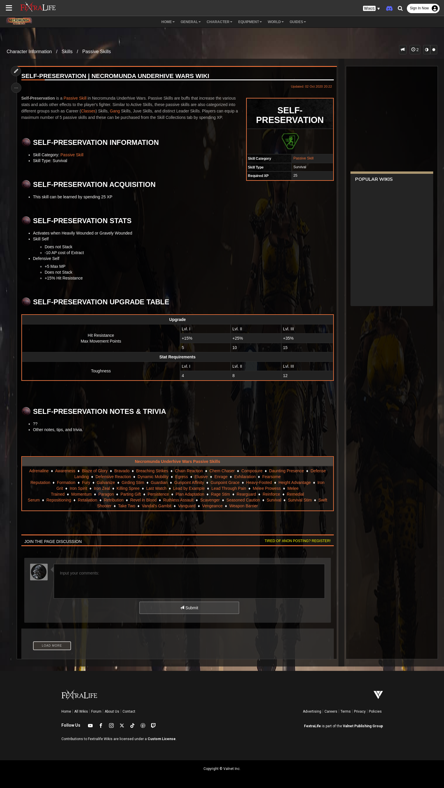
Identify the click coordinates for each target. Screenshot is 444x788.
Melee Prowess (267, 488)
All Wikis (81, 711)
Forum (96, 711)
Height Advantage (295, 482)
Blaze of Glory (95, 470)
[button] (371, 9)
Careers (330, 711)
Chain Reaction (189, 470)
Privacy (360, 711)
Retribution (114, 500)
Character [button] (219, 22)
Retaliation (87, 500)
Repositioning (58, 500)
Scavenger (210, 500)
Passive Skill (303, 158)
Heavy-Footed (259, 482)
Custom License (162, 739)
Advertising (312, 711)
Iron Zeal (102, 488)
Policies (375, 711)
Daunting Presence (286, 470)
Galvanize (106, 482)
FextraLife (312, 726)
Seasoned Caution (243, 500)
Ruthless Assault (178, 500)
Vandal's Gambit (156, 506)
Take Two (126, 506)
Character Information (29, 51)
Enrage (220, 476)
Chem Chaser (221, 470)
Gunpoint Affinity (189, 482)
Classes (88, 111)
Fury (86, 482)
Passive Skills (96, 51)
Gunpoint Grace (224, 482)
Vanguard (187, 506)
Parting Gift (130, 494)
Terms (346, 711)
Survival (274, 500)
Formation (66, 482)
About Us (112, 711)
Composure (251, 470)
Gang (115, 111)
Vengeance (212, 506)
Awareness (65, 470)
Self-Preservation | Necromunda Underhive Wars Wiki (116, 76)
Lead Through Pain (228, 488)
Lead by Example (189, 488)
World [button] (276, 22)
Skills (67, 51)
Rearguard (246, 494)
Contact (128, 711)
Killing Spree (128, 488)
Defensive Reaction (113, 476)
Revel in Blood (143, 500)
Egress (181, 476)
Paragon (106, 494)
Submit (189, 607)
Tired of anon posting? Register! (297, 541)
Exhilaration (244, 476)
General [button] (191, 22)
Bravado (121, 470)
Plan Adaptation (190, 494)
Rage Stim (220, 494)
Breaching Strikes (152, 470)
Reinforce (271, 494)
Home (66, 711)
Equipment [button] (250, 22)
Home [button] (168, 22)
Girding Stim (133, 482)
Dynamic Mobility (153, 476)
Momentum (81, 494)
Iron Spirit (78, 488)
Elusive (201, 476)
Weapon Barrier (243, 506)
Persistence (158, 494)
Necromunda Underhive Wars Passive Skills (177, 461)
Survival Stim (300, 500)
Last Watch (156, 488)
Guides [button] (298, 22)
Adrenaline (39, 470)
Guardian (159, 482)
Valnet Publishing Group (363, 726)
